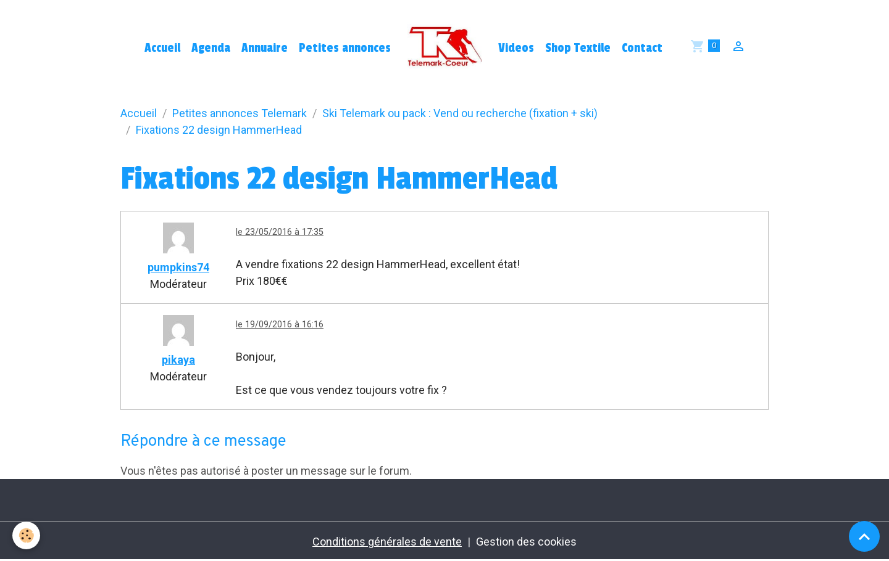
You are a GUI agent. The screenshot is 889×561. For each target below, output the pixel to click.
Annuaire (264, 48)
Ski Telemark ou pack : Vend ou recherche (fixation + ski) (460, 113)
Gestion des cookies (526, 541)
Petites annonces (345, 48)
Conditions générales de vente (387, 541)
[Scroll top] (864, 536)
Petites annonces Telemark (239, 113)
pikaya (178, 359)
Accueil (162, 48)
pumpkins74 (178, 267)
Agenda (210, 48)
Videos (516, 48)
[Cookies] (26, 535)
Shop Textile (578, 48)
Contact (642, 48)
